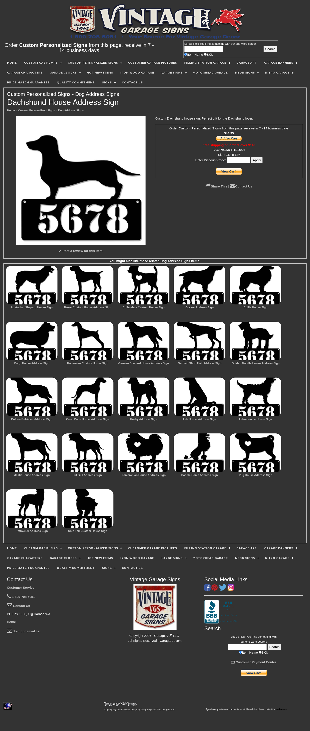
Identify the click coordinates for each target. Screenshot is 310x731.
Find (208, 43)
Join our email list (23, 631)
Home (11, 622)
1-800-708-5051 (21, 597)
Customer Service (20, 587)
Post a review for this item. (81, 251)
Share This (216, 186)
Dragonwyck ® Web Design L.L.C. (158, 709)
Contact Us (241, 186)
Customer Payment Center (253, 662)
